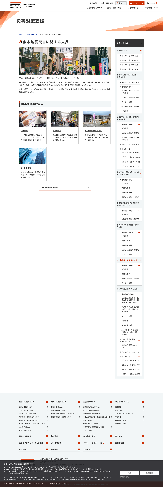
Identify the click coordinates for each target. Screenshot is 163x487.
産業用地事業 (127, 192)
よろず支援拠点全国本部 (91, 410)
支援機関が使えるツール (91, 407)
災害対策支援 (32, 34)
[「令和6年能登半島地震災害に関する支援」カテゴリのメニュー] (141, 76)
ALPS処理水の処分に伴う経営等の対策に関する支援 (131, 332)
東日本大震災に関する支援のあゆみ (128, 340)
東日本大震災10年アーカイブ (130, 346)
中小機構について (152, 8)
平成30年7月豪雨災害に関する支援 (128, 225)
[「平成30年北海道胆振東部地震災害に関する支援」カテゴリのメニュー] (141, 204)
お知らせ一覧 (122, 50)
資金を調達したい (25, 430)
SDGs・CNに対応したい (27, 414)
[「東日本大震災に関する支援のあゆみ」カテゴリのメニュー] (139, 340)
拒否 (129, 473)
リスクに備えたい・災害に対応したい (32, 424)
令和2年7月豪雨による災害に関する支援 (128, 118)
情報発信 (65, 449)
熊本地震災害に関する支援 (127, 260)
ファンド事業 (127, 102)
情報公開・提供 (120, 424)
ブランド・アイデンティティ (125, 414)
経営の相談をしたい (26, 407)
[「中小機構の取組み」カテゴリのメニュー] (139, 87)
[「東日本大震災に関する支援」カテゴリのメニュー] (141, 288)
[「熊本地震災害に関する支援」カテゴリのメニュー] (141, 260)
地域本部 (93, 3)
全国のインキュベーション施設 (33, 443)
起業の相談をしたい (58, 410)
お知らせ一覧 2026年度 (129, 55)
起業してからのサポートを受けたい (63, 414)
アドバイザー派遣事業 (130, 97)
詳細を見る (124, 477)
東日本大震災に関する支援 (127, 288)
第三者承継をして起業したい (61, 417)
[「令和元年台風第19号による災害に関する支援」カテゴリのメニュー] (141, 173)
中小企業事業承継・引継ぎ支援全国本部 (97, 417)
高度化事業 (126, 188)
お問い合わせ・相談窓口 (129, 82)
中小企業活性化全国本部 (91, 414)
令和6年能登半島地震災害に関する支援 (127, 75)
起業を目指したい (57, 407)
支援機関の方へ (134, 8)
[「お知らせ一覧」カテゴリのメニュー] (141, 50)
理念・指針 (119, 410)
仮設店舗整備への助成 (130, 133)
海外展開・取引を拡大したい (29, 417)
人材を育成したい (25, 427)
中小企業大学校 (107, 3)
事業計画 (118, 417)
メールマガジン (65, 443)
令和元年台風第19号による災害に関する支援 (128, 173)
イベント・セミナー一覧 (97, 443)
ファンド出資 (87, 430)
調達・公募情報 (33, 436)
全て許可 (149, 473)
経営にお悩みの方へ (94, 8)
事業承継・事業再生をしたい (29, 420)
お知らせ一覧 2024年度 (129, 64)
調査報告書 (129, 443)
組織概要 (118, 407)
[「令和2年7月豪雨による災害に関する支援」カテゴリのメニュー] (141, 118)
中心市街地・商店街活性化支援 (93, 427)
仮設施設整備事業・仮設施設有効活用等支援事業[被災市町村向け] (130, 300)
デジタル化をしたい (26, 410)
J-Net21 (97, 449)
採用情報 (33, 449)
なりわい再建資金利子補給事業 (130, 91)
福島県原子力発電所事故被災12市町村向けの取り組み (130, 309)
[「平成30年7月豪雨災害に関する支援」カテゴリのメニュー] (141, 226)
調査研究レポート (128, 325)
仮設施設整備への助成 (130, 106)
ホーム (21, 34)
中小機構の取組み (127, 87)
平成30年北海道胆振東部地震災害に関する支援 (128, 204)
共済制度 (125, 111)
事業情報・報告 (120, 420)
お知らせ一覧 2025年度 (129, 60)
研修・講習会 (87, 420)
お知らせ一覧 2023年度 (129, 69)
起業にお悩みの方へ (115, 8)
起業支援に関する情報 (90, 424)
